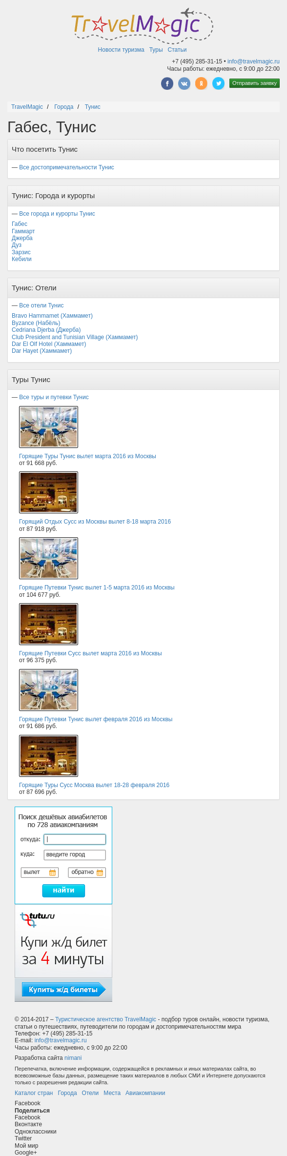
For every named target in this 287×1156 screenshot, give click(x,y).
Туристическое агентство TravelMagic (105, 1019)
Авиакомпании (145, 1093)
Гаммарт (23, 231)
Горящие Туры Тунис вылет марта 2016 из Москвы (87, 456)
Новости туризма (121, 49)
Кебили (22, 259)
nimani (73, 1058)
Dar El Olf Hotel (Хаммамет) (49, 344)
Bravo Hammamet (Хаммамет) (52, 315)
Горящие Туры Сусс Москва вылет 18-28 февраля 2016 (94, 785)
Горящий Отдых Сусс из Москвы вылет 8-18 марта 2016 (95, 521)
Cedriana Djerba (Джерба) (46, 329)
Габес (19, 224)
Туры (156, 49)
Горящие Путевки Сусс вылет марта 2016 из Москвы (90, 653)
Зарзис (21, 252)
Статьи (177, 49)
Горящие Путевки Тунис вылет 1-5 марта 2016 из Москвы (97, 587)
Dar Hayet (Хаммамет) (42, 350)
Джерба (22, 238)
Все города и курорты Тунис (57, 213)
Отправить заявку (254, 83)
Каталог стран (34, 1093)
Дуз (16, 245)
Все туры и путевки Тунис (53, 397)
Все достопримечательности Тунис (66, 167)
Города (67, 1093)
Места (112, 1093)
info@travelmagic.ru (253, 61)
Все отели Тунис (41, 305)
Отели (90, 1093)
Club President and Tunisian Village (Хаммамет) (75, 337)
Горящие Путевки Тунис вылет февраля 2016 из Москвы (95, 719)
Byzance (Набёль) (36, 323)
